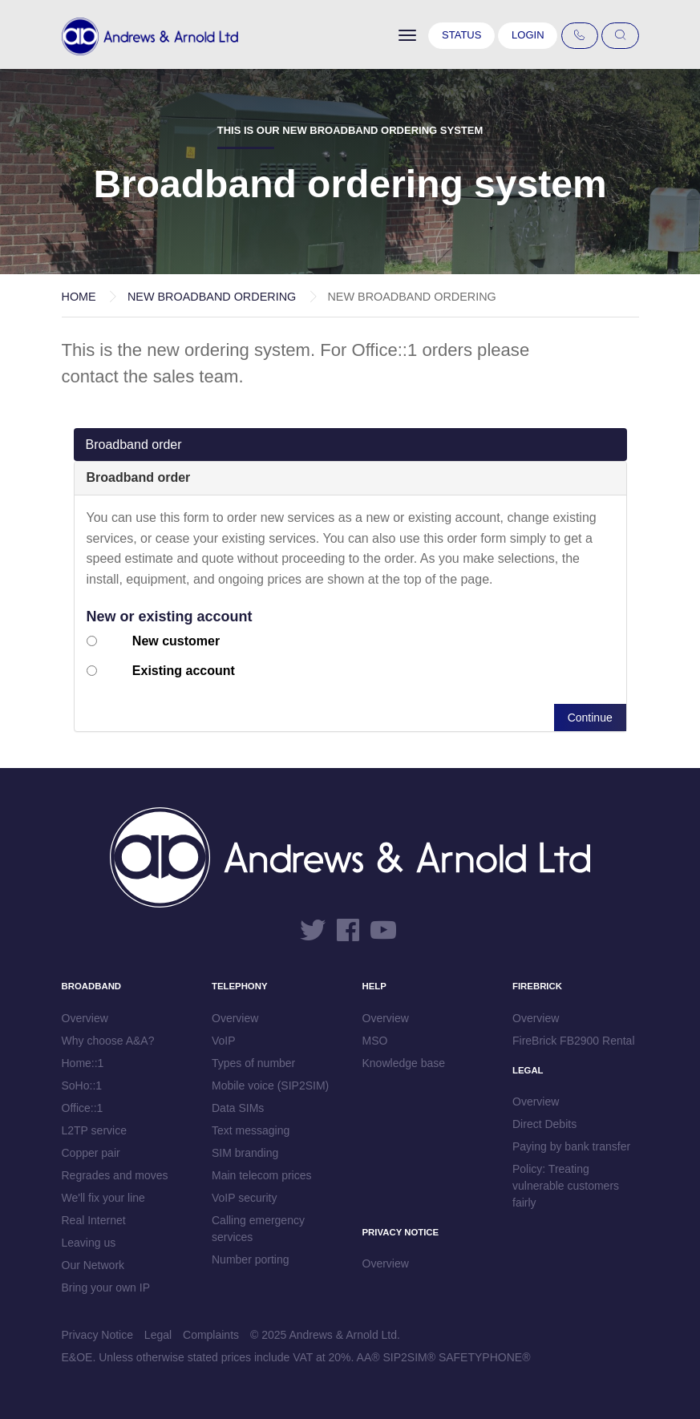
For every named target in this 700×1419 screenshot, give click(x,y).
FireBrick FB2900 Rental (573, 1040)
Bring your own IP (106, 1287)
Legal (158, 1334)
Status (461, 35)
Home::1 (83, 1063)
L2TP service (94, 1130)
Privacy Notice (97, 1334)
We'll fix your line (103, 1197)
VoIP (224, 1040)
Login (528, 35)
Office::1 (82, 1108)
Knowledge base (404, 1063)
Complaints (211, 1334)
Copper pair (91, 1152)
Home (79, 296)
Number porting (250, 1259)
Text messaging (250, 1130)
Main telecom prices (262, 1175)
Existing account (183, 670)
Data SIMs (238, 1108)
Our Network (93, 1265)
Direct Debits (544, 1124)
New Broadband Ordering (211, 296)
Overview (85, 1018)
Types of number (253, 1063)
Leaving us (89, 1242)
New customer (176, 641)
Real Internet (94, 1220)
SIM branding (245, 1152)
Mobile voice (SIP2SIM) (270, 1085)
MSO (375, 1040)
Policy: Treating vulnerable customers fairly (565, 1185)
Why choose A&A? (108, 1040)
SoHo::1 (82, 1085)
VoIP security (244, 1197)
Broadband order (134, 444)
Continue (590, 717)
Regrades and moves (115, 1175)
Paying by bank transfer (571, 1146)
